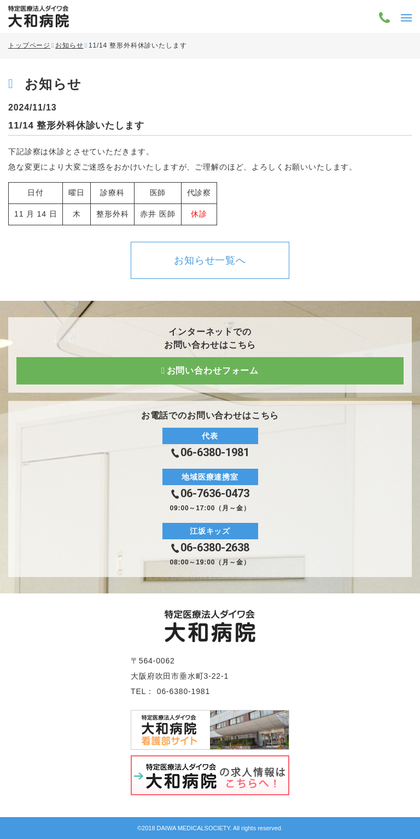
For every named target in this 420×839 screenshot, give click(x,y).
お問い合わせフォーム (213, 370)
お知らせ (69, 45)
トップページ (29, 45)
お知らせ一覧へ (210, 260)
